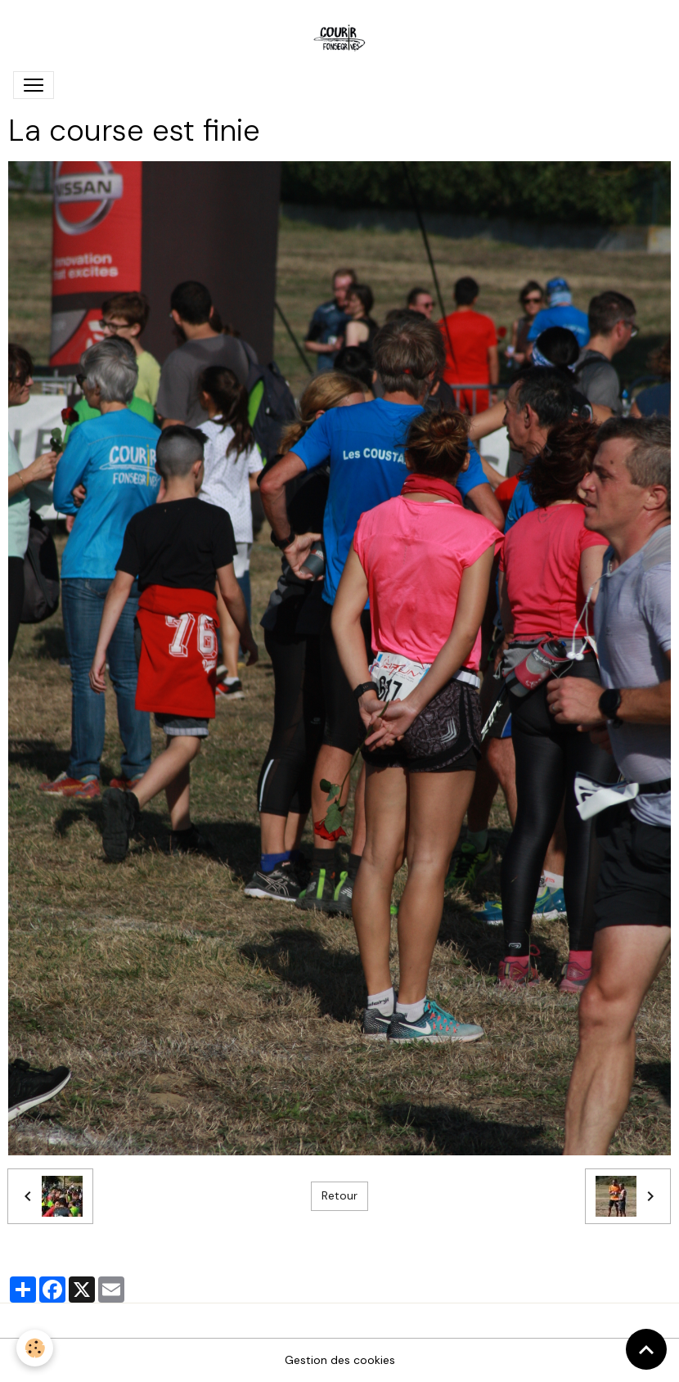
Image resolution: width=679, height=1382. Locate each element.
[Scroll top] (646, 1349)
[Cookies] (34, 1348)
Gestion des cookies (340, 1360)
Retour (339, 1195)
